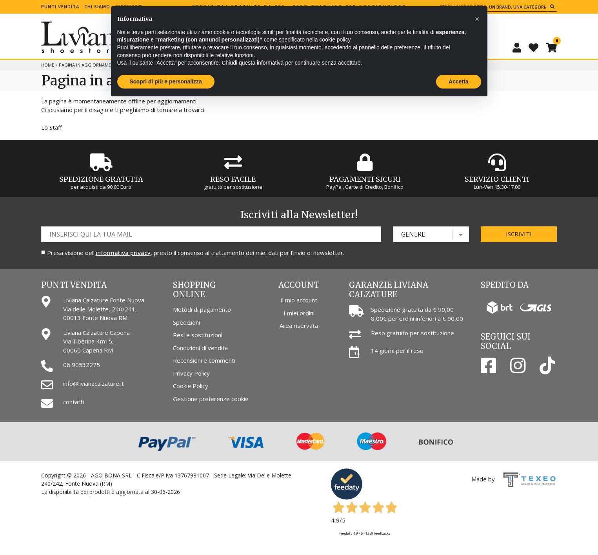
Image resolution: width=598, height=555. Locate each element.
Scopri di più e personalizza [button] (166, 81)
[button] (477, 19)
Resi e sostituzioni (197, 335)
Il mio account (298, 300)
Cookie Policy (190, 386)
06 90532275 (81, 365)
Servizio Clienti (497, 179)
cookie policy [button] (334, 39)
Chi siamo (97, 6)
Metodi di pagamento (202, 309)
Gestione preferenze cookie (211, 399)
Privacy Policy (191, 373)
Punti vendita (60, 6)
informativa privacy (123, 253)
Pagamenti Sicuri (365, 179)
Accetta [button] (459, 81)
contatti (73, 402)
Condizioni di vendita (200, 348)
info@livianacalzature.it (93, 383)
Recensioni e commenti (204, 360)
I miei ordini (299, 313)
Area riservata (299, 325)
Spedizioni (186, 322)
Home (47, 65)
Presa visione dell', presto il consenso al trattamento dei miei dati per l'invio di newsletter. (195, 253)
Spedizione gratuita (101, 179)
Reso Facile (233, 179)
